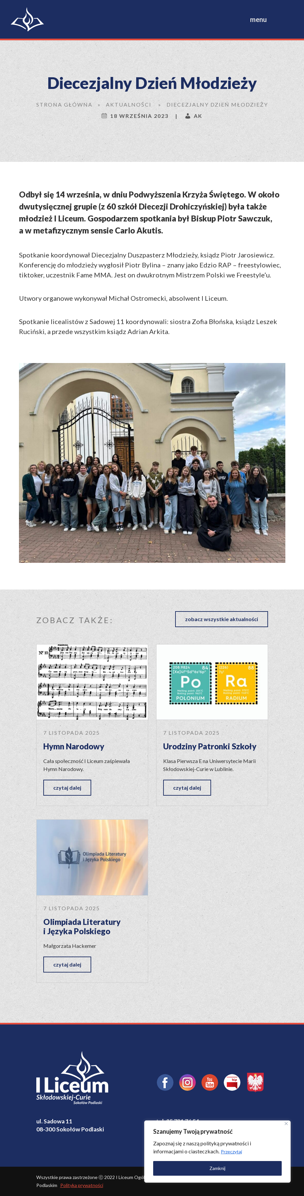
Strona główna (64, 104)
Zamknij (217, 1168)
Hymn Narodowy (73, 746)
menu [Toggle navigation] (258, 19)
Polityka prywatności (81, 1185)
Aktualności (129, 104)
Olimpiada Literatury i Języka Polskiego (82, 926)
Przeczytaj (231, 1151)
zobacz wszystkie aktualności (221, 619)
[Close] (286, 1123)
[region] (217, 1151)
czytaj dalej (67, 787)
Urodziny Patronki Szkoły (209, 746)
